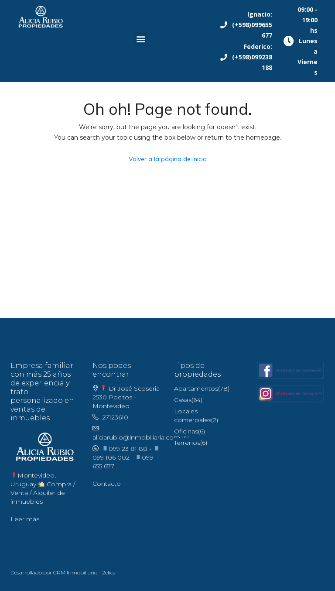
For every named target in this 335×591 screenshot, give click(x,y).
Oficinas (186, 431)
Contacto (106, 484)
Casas (182, 400)
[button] (140, 39)
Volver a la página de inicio (168, 159)
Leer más (24, 519)
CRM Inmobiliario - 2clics (84, 572)
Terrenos (187, 443)
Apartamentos (196, 388)
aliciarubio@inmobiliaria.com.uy (140, 437)
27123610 (115, 417)
